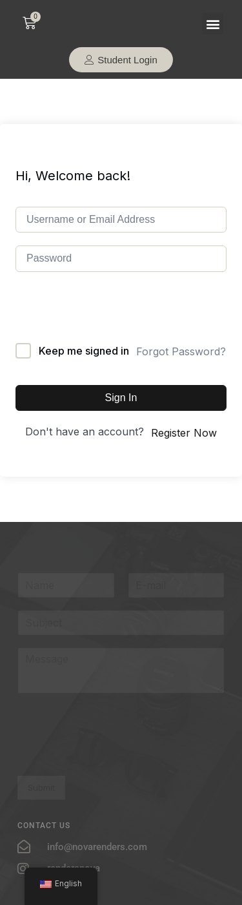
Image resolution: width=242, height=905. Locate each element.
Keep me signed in (84, 350)
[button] (212, 23)
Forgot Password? (181, 351)
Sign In (121, 397)
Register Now (184, 432)
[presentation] (113, 318)
